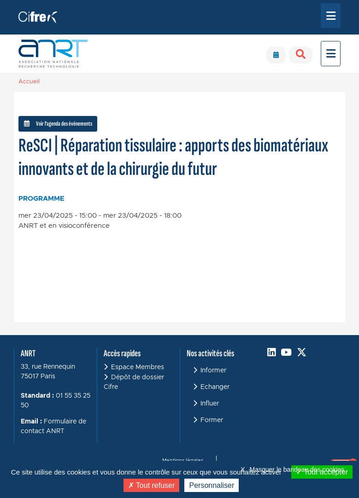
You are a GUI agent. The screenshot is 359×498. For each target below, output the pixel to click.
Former (211, 420)
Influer (209, 403)
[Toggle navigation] (331, 15)
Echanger (215, 387)
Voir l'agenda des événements (58, 123)
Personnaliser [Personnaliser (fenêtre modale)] (211, 485)
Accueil (29, 82)
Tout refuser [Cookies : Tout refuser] (151, 485)
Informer (213, 370)
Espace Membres (137, 367)
